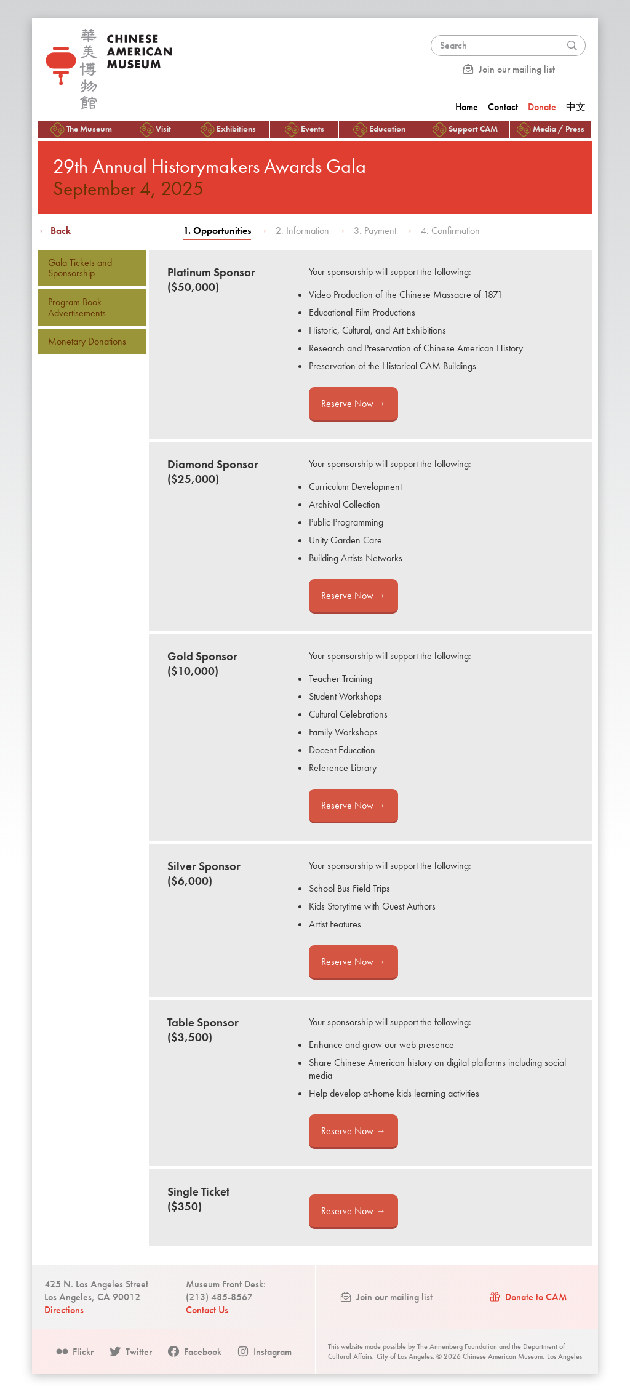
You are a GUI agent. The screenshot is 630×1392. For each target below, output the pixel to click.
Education (379, 129)
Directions (64, 1309)
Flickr (74, 1351)
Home (466, 106)
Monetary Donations (87, 341)
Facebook (194, 1351)
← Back (54, 230)
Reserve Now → (353, 403)
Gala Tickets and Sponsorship (80, 268)
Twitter (130, 1351)
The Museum (81, 129)
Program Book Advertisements (77, 307)
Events (304, 129)
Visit (155, 129)
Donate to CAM (527, 1296)
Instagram (264, 1351)
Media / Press (550, 129)
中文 (576, 106)
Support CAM (465, 129)
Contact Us (207, 1309)
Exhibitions (228, 129)
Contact (503, 106)
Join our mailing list (508, 69)
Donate (542, 106)
